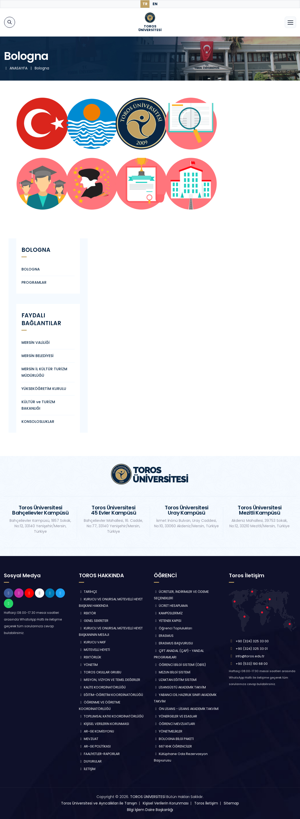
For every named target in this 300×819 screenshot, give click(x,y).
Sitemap (231, 803)
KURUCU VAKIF (92, 642)
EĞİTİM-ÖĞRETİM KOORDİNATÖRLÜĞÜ (111, 695)
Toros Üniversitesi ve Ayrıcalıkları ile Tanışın (99, 803)
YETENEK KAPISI (167, 620)
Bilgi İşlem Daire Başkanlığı (150, 809)
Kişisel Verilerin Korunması (166, 803)
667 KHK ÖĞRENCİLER (173, 746)
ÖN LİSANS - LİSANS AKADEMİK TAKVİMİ (186, 709)
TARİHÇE (88, 591)
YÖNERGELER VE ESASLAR (175, 716)
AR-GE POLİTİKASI (95, 746)
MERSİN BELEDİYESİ (37, 355)
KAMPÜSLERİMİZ (168, 613)
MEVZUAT (88, 739)
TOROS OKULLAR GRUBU (100, 672)
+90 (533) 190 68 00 (252, 663)
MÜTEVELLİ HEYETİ (94, 649)
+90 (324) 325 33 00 (252, 641)
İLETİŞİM (87, 769)
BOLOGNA (30, 269)
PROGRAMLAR (34, 282)
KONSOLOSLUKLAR (37, 421)
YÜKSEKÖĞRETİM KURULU (43, 388)
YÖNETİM (88, 665)
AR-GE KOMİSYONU (96, 731)
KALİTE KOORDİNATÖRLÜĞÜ (102, 687)
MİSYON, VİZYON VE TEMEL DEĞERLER (109, 680)
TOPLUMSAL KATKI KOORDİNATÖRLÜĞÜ (111, 716)
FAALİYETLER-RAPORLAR (99, 754)
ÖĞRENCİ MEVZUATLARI (174, 724)
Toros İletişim (206, 803)
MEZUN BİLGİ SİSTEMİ (172, 672)
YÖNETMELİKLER (168, 731)
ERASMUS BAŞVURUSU (173, 643)
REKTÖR (87, 613)
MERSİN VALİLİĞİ (35, 342)
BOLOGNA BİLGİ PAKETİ (174, 739)
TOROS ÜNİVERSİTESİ (147, 796)
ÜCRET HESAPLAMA (171, 605)
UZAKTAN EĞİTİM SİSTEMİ (175, 680)
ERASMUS (164, 635)
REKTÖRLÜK (90, 657)
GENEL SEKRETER (93, 620)
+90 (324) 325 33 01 (252, 648)
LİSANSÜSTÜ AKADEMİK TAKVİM (180, 687)
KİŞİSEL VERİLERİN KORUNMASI (104, 724)
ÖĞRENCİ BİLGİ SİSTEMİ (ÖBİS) (180, 665)
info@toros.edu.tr (250, 656)
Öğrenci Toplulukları (173, 628)
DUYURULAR (90, 761)
